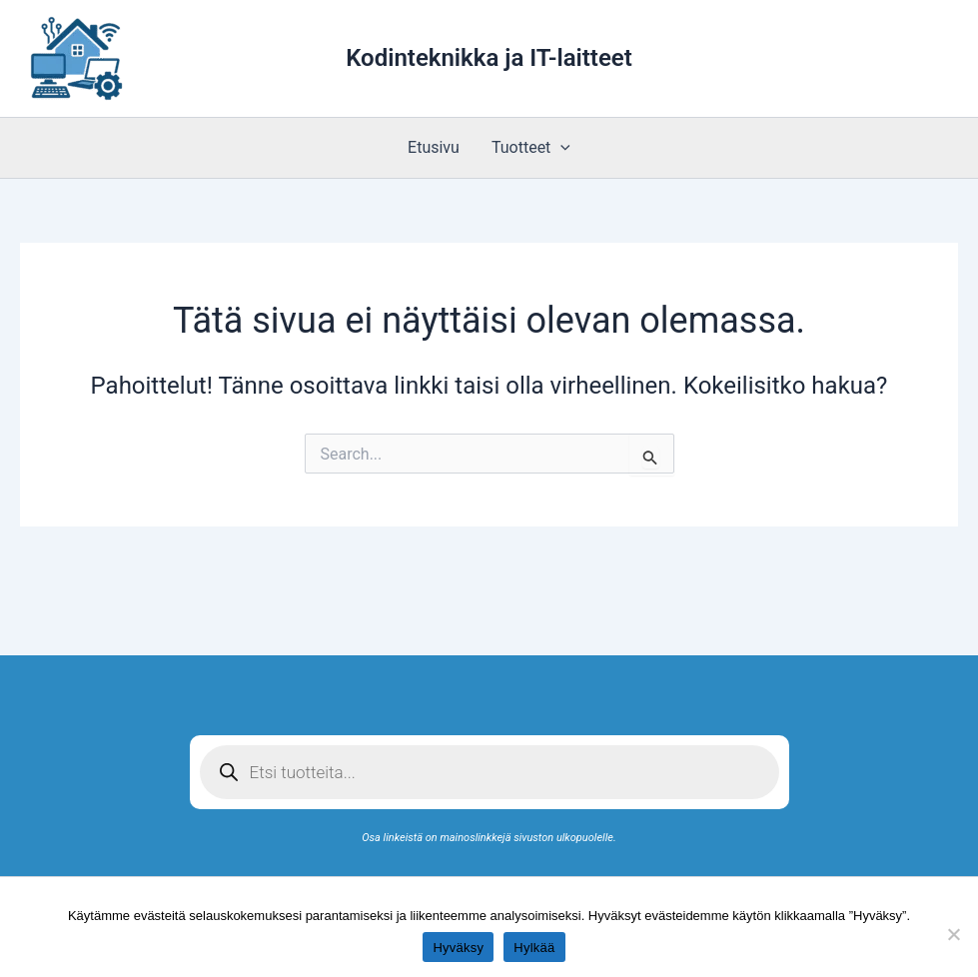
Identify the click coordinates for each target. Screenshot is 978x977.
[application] (560, 148)
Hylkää (533, 947)
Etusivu (434, 147)
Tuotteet (530, 148)
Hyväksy (458, 947)
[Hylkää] (953, 934)
